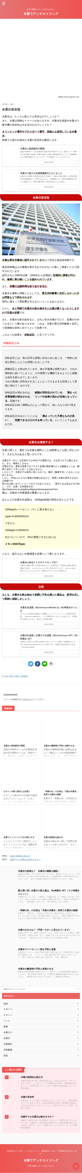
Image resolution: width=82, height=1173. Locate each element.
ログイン (28, 699)
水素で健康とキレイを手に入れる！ (41, 1166)
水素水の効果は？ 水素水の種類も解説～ (39, 871)
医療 (11, 676)
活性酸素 (24, 676)
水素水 (16, 676)
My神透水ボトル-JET (15, 1151)
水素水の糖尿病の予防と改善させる (59, 746)
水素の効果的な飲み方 (53, 837)
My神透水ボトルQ (48, 1151)
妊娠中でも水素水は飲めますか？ (25, 859)
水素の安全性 (27, 1097)
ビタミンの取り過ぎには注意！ (17, 791)
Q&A (6, 676)
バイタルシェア (32, 1151)
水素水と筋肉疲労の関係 (14, 746)
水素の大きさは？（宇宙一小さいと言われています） (44, 930)
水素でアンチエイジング (41, 13)
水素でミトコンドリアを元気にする (18, 837)
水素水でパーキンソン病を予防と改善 (37, 949)
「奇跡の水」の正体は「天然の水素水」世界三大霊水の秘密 (48, 910)
